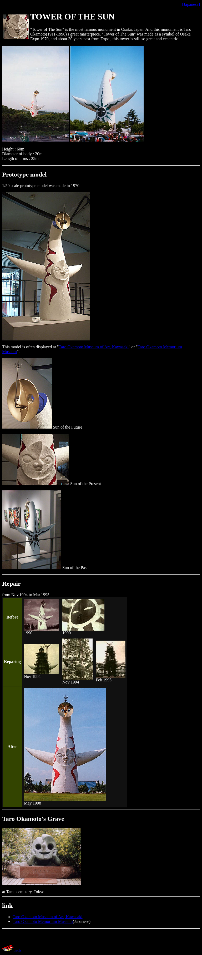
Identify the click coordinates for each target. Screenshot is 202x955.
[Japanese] (191, 4)
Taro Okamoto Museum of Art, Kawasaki (94, 347)
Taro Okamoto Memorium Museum (43, 921)
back (17, 950)
